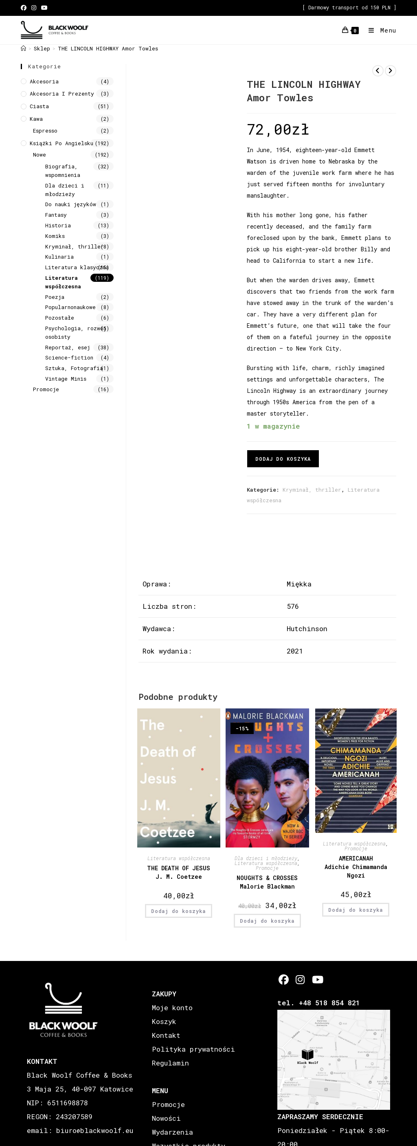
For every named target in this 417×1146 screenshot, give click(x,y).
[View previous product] (378, 70)
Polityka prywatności (193, 1049)
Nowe (39, 154)
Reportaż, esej (67, 347)
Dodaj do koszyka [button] (178, 911)
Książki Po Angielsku (61, 143)
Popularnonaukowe (70, 307)
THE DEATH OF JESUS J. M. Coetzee (178, 872)
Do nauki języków (70, 204)
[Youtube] (317, 979)
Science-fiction (69, 357)
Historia (58, 225)
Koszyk (164, 1021)
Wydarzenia (172, 1132)
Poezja (54, 297)
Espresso (45, 130)
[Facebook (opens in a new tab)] (25, 8)
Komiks (55, 236)
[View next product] (390, 70)
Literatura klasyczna (77, 267)
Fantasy (56, 214)
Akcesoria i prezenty (62, 93)
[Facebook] (284, 979)
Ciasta (39, 106)
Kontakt (166, 1035)
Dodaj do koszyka (283, 458)
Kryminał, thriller (312, 489)
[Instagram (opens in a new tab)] (34, 8)
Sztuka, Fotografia (74, 368)
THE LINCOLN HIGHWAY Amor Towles (108, 48)
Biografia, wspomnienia (62, 171)
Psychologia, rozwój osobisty (75, 332)
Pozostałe (59, 317)
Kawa (36, 118)
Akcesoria (44, 81)
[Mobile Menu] (379, 30)
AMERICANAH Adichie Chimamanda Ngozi (356, 866)
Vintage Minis (65, 378)
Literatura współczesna (178, 858)
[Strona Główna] (23, 48)
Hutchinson (307, 628)
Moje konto (172, 1007)
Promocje (267, 868)
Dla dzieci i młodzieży (266, 858)
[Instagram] (300, 979)
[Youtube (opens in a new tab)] (44, 8)
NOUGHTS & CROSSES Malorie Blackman (267, 882)
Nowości (166, 1118)
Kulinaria (59, 256)
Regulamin (170, 1063)
